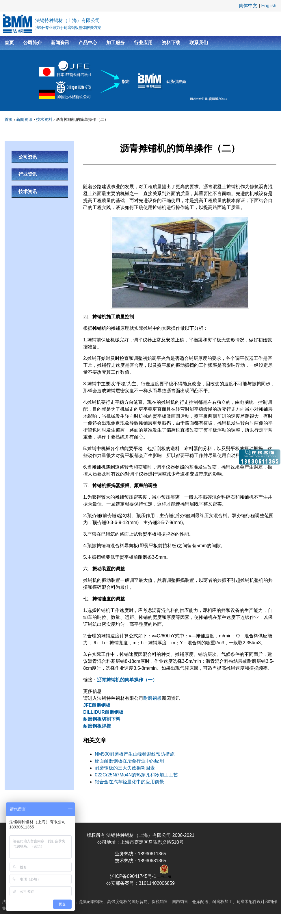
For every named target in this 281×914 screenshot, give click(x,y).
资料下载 (171, 42)
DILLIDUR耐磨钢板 (103, 712)
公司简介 (32, 42)
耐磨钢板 (152, 698)
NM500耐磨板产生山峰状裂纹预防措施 (134, 754)
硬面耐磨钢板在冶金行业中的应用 (129, 760)
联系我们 (198, 42)
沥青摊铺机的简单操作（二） (82, 119)
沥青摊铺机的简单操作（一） (127, 679)
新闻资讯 (60, 42)
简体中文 (248, 5)
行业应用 (143, 42)
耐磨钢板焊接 (97, 726)
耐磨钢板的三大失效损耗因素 (125, 767)
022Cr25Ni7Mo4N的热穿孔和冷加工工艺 (136, 774)
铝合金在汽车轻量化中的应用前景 (129, 781)
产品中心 (88, 42)
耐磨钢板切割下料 (101, 719)
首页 (9, 42)
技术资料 (44, 119)
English (268, 5)
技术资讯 (27, 191)
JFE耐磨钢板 (96, 705)
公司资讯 (27, 156)
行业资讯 (27, 174)
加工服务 (115, 42)
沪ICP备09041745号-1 (134, 876)
